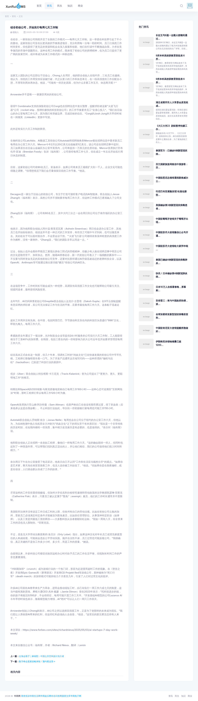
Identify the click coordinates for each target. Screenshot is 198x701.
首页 (7, 16)
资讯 (14, 16)
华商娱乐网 (45, 696)
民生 (177, 696)
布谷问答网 (56, 696)
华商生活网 (35, 696)
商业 (190, 696)
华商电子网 (75, 696)
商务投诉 (25, 696)
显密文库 (66, 696)
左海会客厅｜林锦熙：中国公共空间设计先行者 (41, 656)
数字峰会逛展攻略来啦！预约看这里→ (37, 661)
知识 (183, 696)
